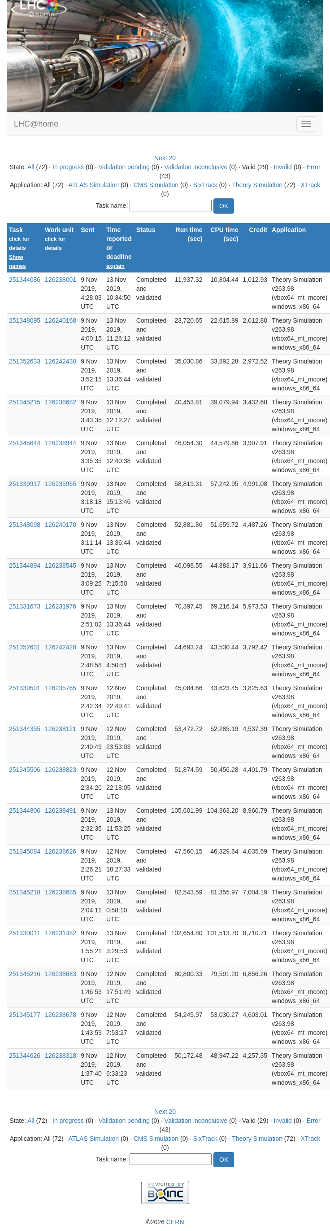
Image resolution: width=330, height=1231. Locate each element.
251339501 (24, 688)
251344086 (24, 279)
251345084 (24, 851)
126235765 (60, 688)
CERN (175, 1222)
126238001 (60, 279)
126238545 (60, 565)
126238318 (60, 1055)
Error (314, 167)
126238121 (60, 728)
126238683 (60, 973)
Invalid (282, 167)
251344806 (24, 810)
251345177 (24, 1014)
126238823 (60, 769)
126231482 (60, 933)
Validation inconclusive (196, 167)
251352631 (24, 647)
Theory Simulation (257, 184)
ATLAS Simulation (93, 184)
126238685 (60, 892)
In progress (68, 167)
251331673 (24, 606)
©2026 (165, 1222)
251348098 (24, 524)
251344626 (24, 1055)
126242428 (60, 647)
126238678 (60, 1014)
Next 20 (165, 158)
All (31, 167)
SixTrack (205, 184)
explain (115, 266)
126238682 (60, 402)
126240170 (60, 524)
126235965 (60, 483)
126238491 (60, 810)
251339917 (24, 483)
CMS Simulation (156, 184)
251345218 (24, 892)
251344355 (24, 728)
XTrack (310, 184)
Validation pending (124, 167)
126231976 (60, 606)
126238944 (60, 443)
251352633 (24, 361)
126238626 (60, 851)
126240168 (60, 320)
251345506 (24, 769)
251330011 (24, 933)
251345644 (24, 443)
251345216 (24, 973)
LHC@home (36, 123)
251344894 (24, 565)
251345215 (24, 402)
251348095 (24, 320)
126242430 (60, 361)
